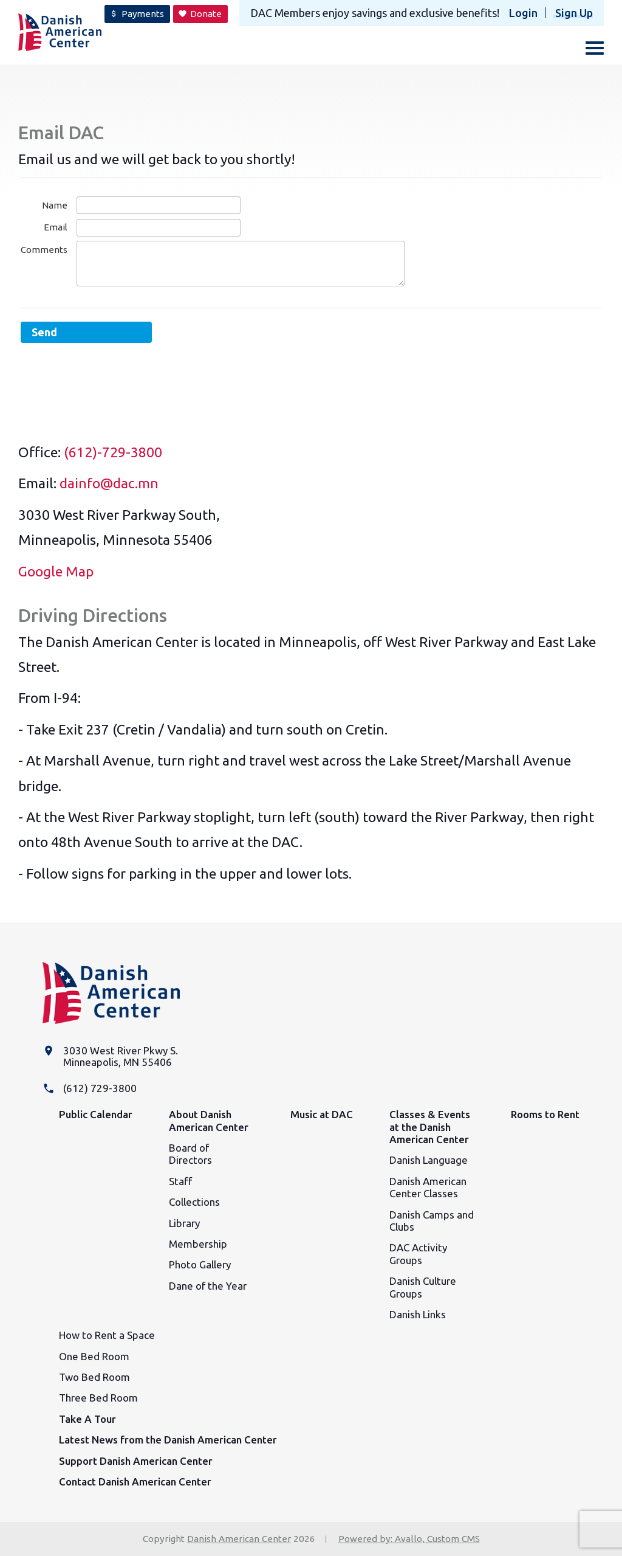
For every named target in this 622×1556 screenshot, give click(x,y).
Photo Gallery (200, 1264)
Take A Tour (87, 1419)
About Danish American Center (208, 1120)
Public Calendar (95, 1114)
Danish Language (428, 1160)
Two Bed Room (94, 1377)
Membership (198, 1244)
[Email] (159, 228)
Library (184, 1223)
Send (44, 332)
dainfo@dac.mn (109, 483)
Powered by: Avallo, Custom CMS (409, 1539)
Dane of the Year (208, 1285)
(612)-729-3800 (113, 452)
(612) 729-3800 (100, 1088)
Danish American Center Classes (427, 1187)
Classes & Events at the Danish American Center (429, 1126)
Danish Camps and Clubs (431, 1221)
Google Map (56, 571)
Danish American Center (239, 1539)
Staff (180, 1181)
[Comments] (241, 263)
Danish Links (417, 1314)
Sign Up (574, 12)
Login (523, 12)
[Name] (159, 205)
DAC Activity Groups (418, 1253)
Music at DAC (321, 1114)
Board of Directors (190, 1154)
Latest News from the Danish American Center (168, 1439)
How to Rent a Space (107, 1335)
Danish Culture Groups (422, 1287)
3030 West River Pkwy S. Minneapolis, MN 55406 (120, 1056)
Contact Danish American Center (135, 1481)
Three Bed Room (98, 1397)
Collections (194, 1202)
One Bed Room (94, 1356)
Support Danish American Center (136, 1461)
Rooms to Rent (545, 1114)
